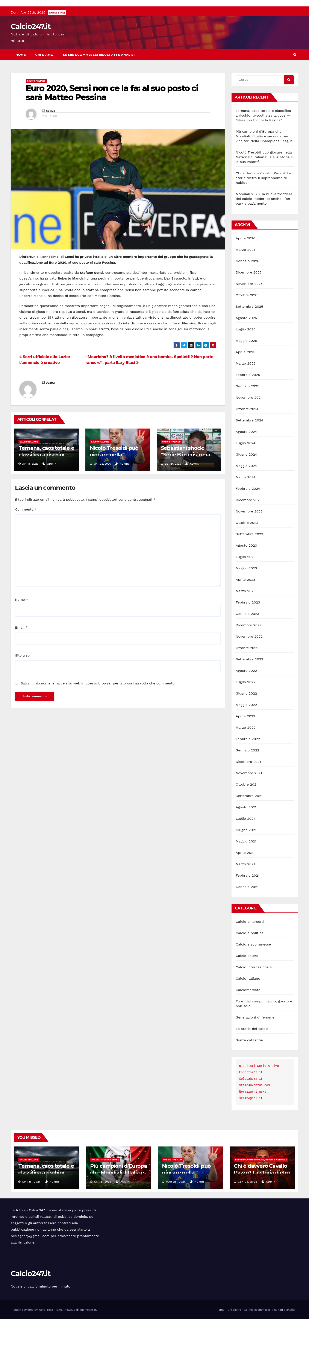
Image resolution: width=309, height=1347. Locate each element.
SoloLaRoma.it (251, 1106)
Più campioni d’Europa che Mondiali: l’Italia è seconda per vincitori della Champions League (264, 164)
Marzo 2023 (246, 619)
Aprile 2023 (245, 607)
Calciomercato (248, 1018)
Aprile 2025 (245, 380)
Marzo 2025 (246, 391)
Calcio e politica (250, 961)
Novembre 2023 (249, 539)
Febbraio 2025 (248, 403)
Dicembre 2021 (248, 790)
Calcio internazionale (254, 995)
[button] (295, 83)
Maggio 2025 (246, 368)
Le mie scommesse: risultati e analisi (99, 83)
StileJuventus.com (254, 1113)
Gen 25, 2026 (247, 1209)
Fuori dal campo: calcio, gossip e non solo (261, 1187)
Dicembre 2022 (249, 653)
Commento (26, 537)
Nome (21, 627)
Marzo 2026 (246, 277)
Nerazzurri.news (252, 1119)
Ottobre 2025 (247, 323)
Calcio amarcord (250, 949)
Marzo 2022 (246, 755)
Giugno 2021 (246, 858)
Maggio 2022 (246, 733)
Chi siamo (44, 83)
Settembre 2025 (249, 334)
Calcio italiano (36, 109)
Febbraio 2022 (248, 767)
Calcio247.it (31, 54)
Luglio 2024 (246, 471)
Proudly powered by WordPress (32, 1337)
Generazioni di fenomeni (257, 1045)
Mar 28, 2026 (176, 1209)
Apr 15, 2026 (31, 1209)
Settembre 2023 (249, 562)
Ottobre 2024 (247, 437)
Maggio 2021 (246, 869)
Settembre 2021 (249, 824)
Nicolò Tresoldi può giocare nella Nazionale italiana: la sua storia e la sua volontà (264, 185)
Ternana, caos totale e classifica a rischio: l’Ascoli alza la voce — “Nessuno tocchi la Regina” (263, 143)
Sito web (22, 683)
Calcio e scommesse (253, 972)
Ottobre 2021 (247, 812)
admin (49, 491)
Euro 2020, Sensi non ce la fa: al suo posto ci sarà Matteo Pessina (112, 120)
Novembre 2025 (249, 312)
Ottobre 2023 (247, 551)
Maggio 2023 (246, 596)
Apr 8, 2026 (103, 1209)
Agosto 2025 (246, 346)
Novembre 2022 (249, 664)
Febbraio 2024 (248, 516)
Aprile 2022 (245, 744)
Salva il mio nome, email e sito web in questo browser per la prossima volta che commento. (98, 711)
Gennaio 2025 (247, 414)
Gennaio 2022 (247, 778)
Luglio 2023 (246, 585)
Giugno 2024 (246, 482)
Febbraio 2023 (248, 630)
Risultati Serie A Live (259, 1094)
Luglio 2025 (246, 357)
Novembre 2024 (249, 425)
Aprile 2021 (245, 881)
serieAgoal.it (251, 1126)
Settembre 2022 (249, 687)
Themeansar (88, 1337)
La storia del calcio (252, 1057)
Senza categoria (249, 1068)
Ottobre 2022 (247, 676)
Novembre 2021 (249, 801)
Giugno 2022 (246, 721)
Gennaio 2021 (247, 915)
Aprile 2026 (246, 266)
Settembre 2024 (249, 448)
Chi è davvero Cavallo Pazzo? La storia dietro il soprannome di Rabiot (263, 206)
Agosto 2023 (246, 573)
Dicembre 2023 (249, 528)
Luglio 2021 (245, 846)
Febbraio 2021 (247, 903)
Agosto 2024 (246, 460)
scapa (50, 138)
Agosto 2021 (246, 835)
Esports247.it (251, 1100)
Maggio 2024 (246, 494)
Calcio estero (247, 984)
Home (20, 83)
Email (21, 655)
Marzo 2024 (246, 505)
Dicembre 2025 (249, 300)
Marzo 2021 (245, 892)
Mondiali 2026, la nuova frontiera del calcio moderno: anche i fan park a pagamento (264, 226)
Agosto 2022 (246, 698)
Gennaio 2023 (247, 642)
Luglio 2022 (246, 710)
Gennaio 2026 (247, 289)
